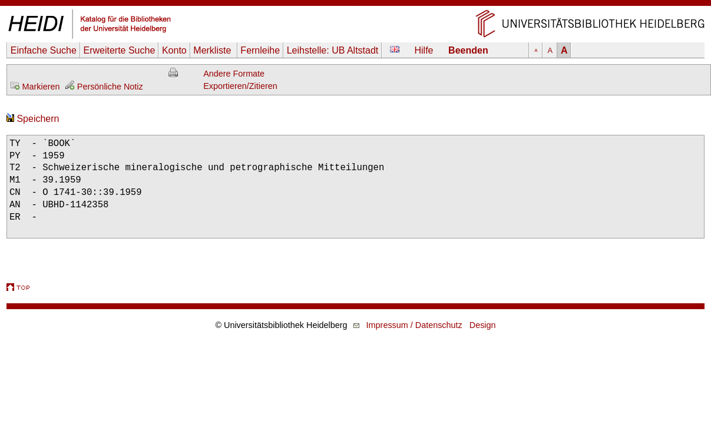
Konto (174, 50)
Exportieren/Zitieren (240, 86)
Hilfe (424, 50)
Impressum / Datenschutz (414, 325)
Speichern (32, 119)
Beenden (468, 50)
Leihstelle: (333, 50)
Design (482, 325)
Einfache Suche (44, 50)
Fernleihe (260, 50)
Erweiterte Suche (119, 50)
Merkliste (213, 50)
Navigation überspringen (355, 5)
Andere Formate (233, 73)
